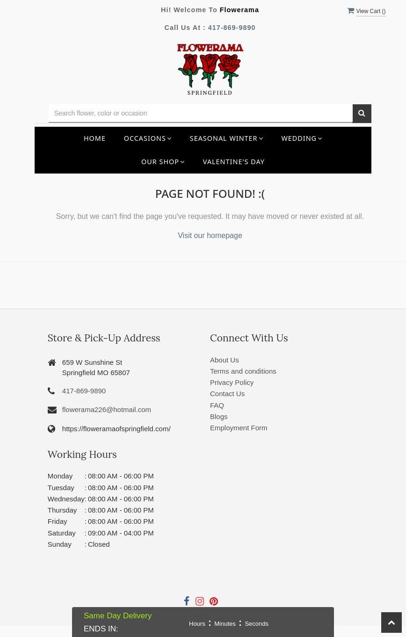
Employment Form (239, 428)
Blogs (219, 416)
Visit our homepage (210, 235)
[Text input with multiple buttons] (201, 113)
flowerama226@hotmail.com (106, 409)
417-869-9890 (232, 27)
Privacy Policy (232, 382)
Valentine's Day (234, 161)
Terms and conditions (243, 371)
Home (95, 138)
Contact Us (227, 394)
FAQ (217, 405)
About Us (224, 360)
